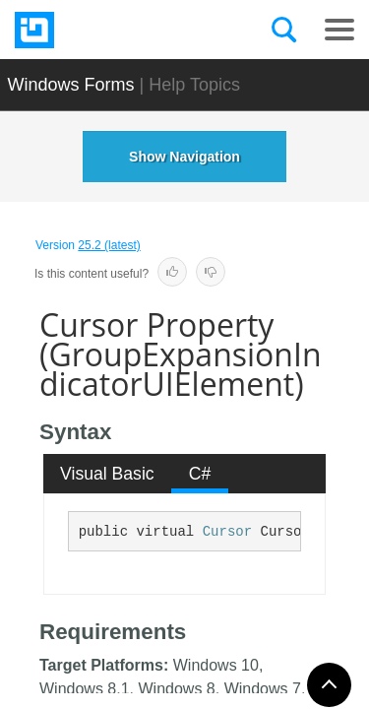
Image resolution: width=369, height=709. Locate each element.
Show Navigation (184, 156)
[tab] (107, 473)
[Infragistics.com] (113, 30)
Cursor (227, 532)
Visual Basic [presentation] (107, 473)
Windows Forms (71, 85)
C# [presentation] (200, 473)
